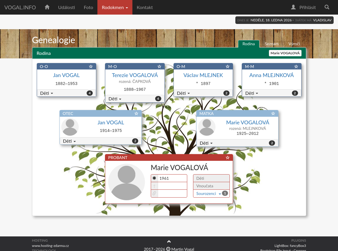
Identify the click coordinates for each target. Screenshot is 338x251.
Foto (88, 7)
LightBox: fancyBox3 (290, 245)
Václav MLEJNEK (203, 75)
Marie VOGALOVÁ (247, 122)
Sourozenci (208, 193)
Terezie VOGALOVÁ (135, 75)
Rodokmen (115, 7)
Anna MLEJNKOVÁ (271, 75)
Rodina (249, 43)
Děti (46, 93)
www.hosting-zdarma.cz (50, 245)
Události (66, 7)
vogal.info (20, 7)
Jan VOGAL (66, 75)
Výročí (294, 43)
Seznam (272, 43)
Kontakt (145, 7)
